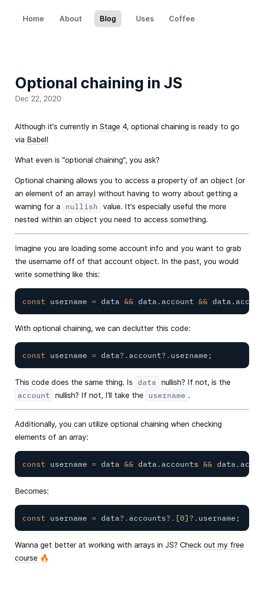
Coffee (182, 18)
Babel (36, 139)
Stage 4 (113, 126)
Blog (108, 18)
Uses (145, 18)
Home (33, 18)
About (70, 18)
